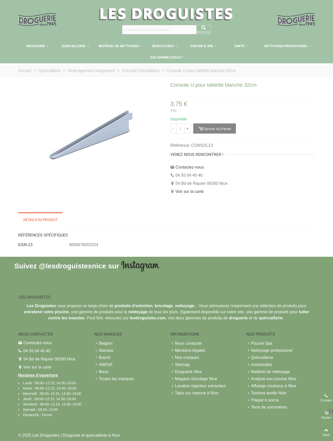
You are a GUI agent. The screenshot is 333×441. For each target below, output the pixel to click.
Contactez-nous (190, 167)
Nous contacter (186, 343)
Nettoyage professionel (286, 46)
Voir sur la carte (190, 191)
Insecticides (163, 46)
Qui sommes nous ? (166, 57)
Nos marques (184, 358)
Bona (101, 372)
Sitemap (180, 365)
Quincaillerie (73, 46)
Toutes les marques (114, 379)
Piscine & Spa (201, 46)
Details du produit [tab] (40, 220)
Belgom (103, 343)
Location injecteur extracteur (198, 386)
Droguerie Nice (186, 372)
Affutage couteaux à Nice (271, 386)
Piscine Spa (260, 343)
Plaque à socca (263, 400)
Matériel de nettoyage (119, 46)
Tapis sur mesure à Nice (194, 393)
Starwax (104, 350)
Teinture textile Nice (267, 393)
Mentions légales (187, 350)
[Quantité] (180, 128)
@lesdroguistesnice (72, 266)
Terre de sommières (267, 407)
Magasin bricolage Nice (193, 379)
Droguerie (35, 46)
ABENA (103, 365)
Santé (239, 46)
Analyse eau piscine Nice (271, 379)
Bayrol (102, 358)
